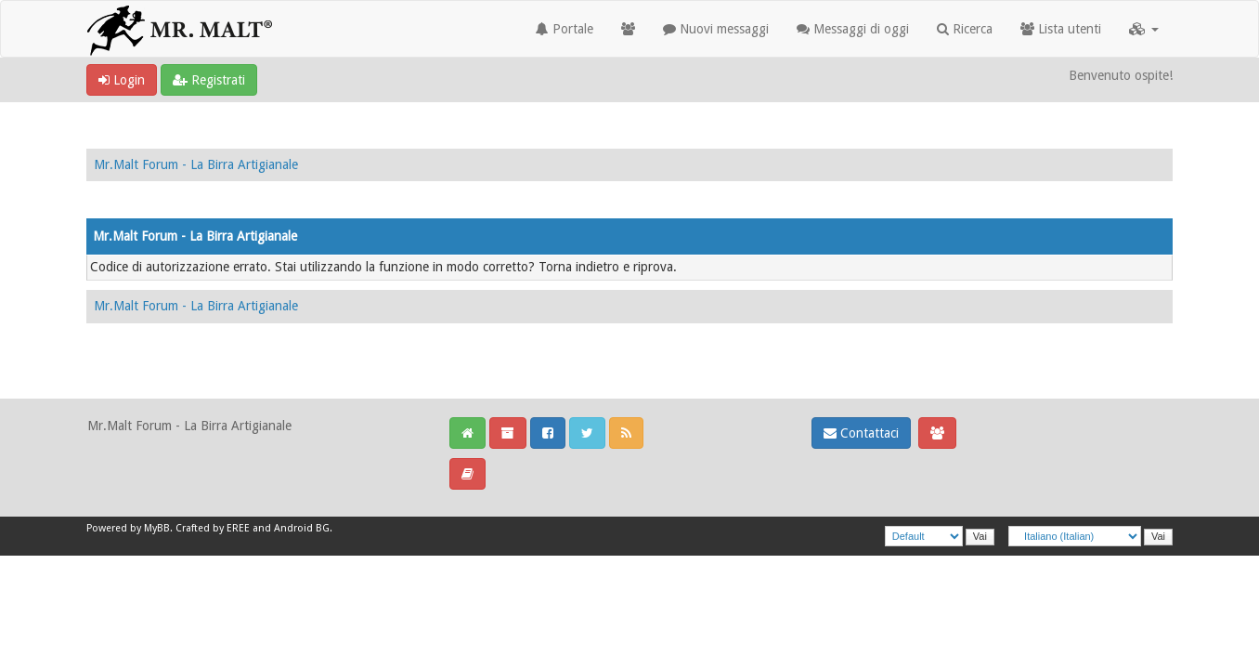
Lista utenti (1060, 28)
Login (121, 79)
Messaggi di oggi (853, 28)
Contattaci (861, 433)
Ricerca (965, 28)
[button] (1144, 29)
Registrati (209, 79)
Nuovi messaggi (716, 28)
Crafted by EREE (212, 528)
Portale (564, 28)
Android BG (302, 528)
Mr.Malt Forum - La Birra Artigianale (196, 164)
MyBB (157, 528)
